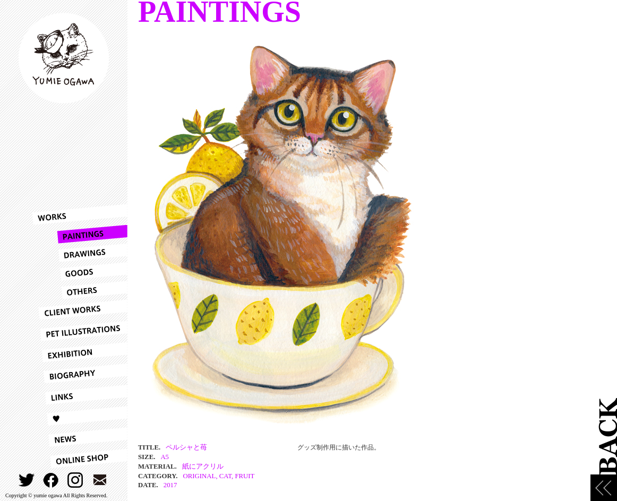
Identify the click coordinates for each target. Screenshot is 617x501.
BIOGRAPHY (79, 373)
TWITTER (27, 480)
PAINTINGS (79, 234)
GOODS (79, 271)
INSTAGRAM (75, 480)
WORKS (79, 214)
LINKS (79, 394)
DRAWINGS (79, 253)
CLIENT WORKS (79, 310)
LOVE (79, 416)
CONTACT (100, 480)
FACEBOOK (51, 480)
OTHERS (79, 290)
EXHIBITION (79, 352)
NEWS (79, 437)
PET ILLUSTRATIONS (79, 331)
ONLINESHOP (79, 458)
